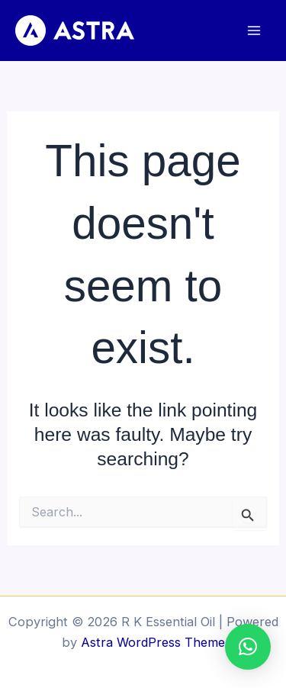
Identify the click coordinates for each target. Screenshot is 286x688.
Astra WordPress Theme (153, 642)
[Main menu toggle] (253, 31)
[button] (248, 647)
